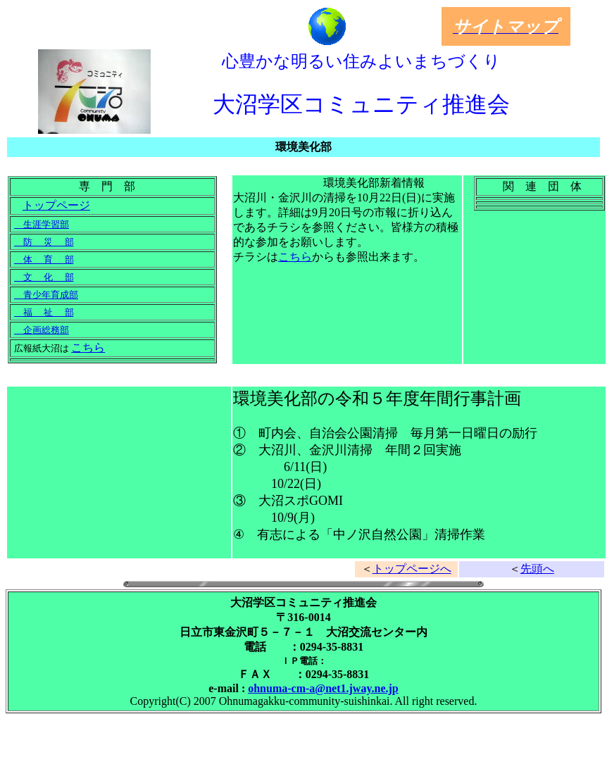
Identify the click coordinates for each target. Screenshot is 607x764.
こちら (88, 347)
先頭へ (537, 569)
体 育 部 (44, 259)
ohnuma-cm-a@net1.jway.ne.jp (323, 688)
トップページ (56, 205)
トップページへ (412, 569)
